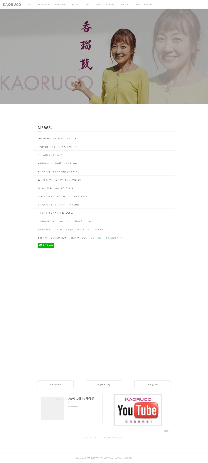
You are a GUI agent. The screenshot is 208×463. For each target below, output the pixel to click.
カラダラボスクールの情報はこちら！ (106, 238)
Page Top (104, 450)
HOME (30, 4)
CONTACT (111, 4)
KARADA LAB (44, 4)
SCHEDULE (126, 4)
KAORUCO (12, 4)
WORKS (75, 4)
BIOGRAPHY (61, 4)
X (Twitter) (104, 384)
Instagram (149, 384)
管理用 (167, 432)
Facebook (58, 384)
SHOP (98, 4)
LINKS (87, 4)
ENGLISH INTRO (144, 4)
